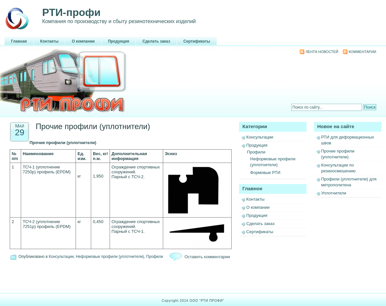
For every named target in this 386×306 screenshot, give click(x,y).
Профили (256, 152)
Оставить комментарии (207, 256)
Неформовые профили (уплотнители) (110, 256)
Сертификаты (196, 41)
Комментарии (362, 52)
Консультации (259, 137)
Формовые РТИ (265, 172)
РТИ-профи (71, 12)
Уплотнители (333, 193)
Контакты (49, 41)
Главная (19, 41)
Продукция (118, 41)
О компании (83, 41)
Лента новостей (322, 52)
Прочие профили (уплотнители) (93, 126)
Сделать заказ (156, 41)
